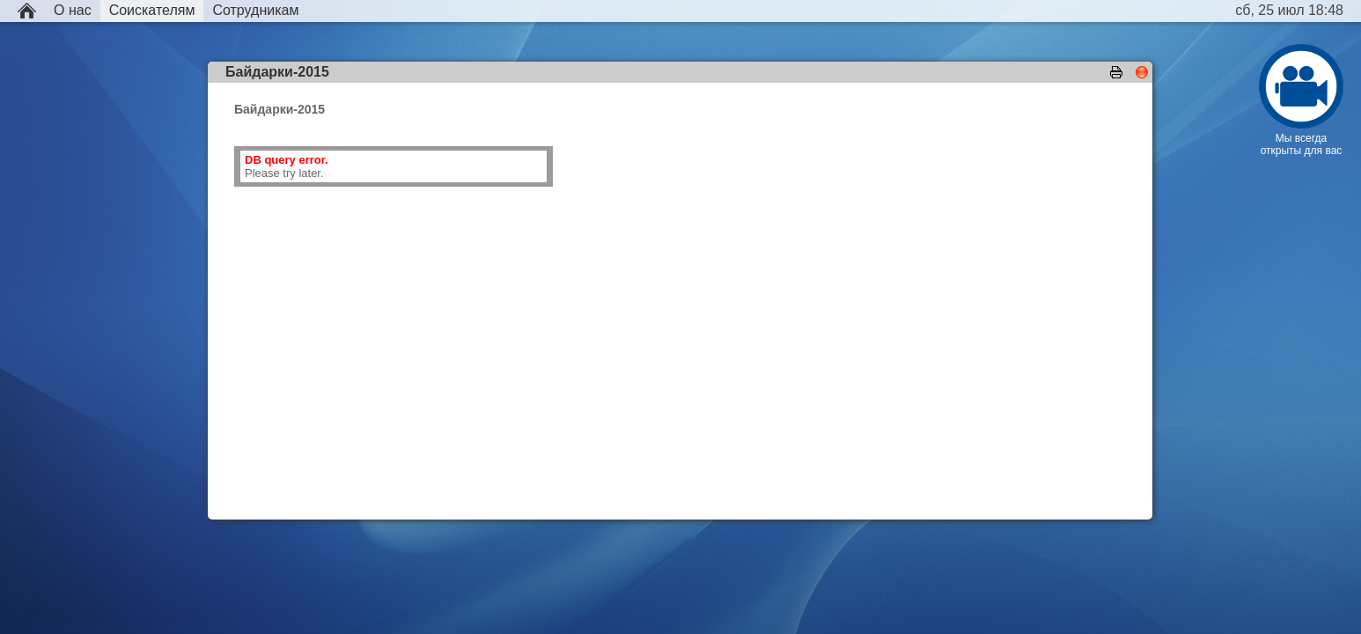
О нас (73, 10)
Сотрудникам (255, 10)
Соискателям (152, 10)
